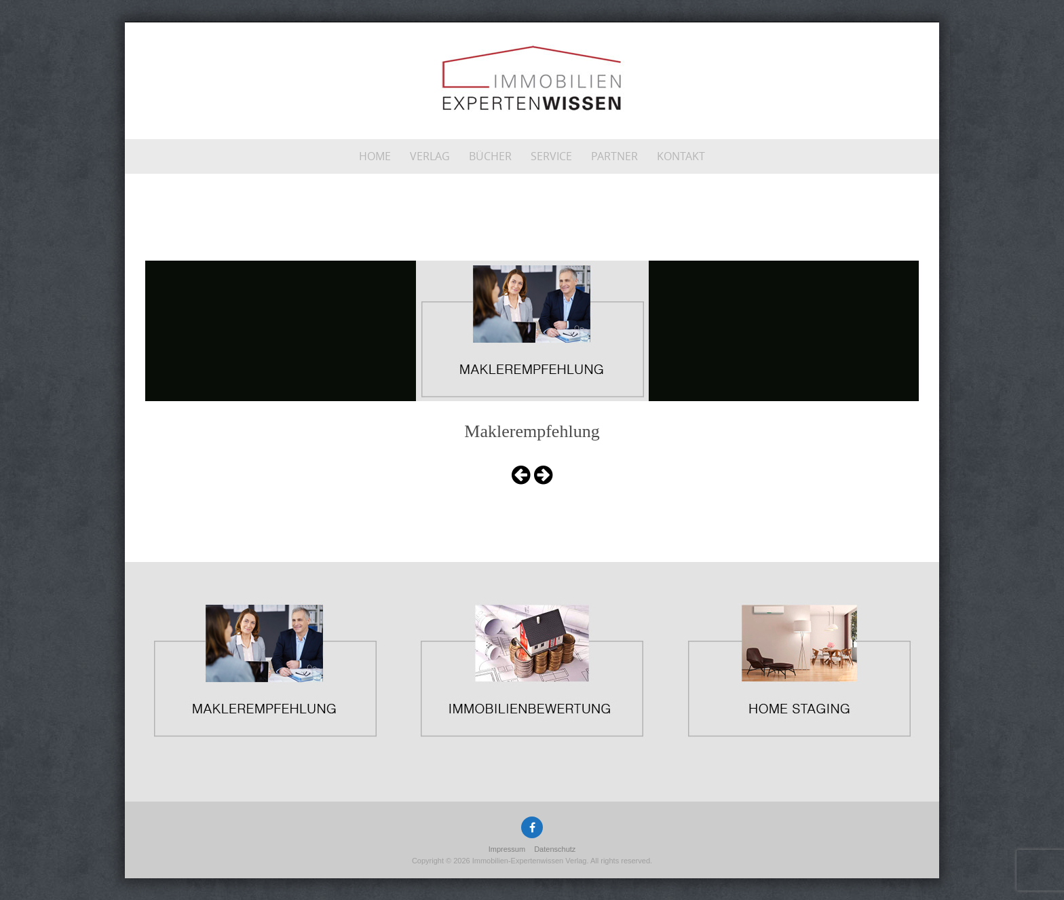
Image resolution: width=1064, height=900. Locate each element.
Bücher (490, 156)
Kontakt (681, 156)
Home (375, 156)
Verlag (430, 156)
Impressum (507, 849)
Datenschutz (554, 849)
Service (551, 156)
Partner (614, 156)
